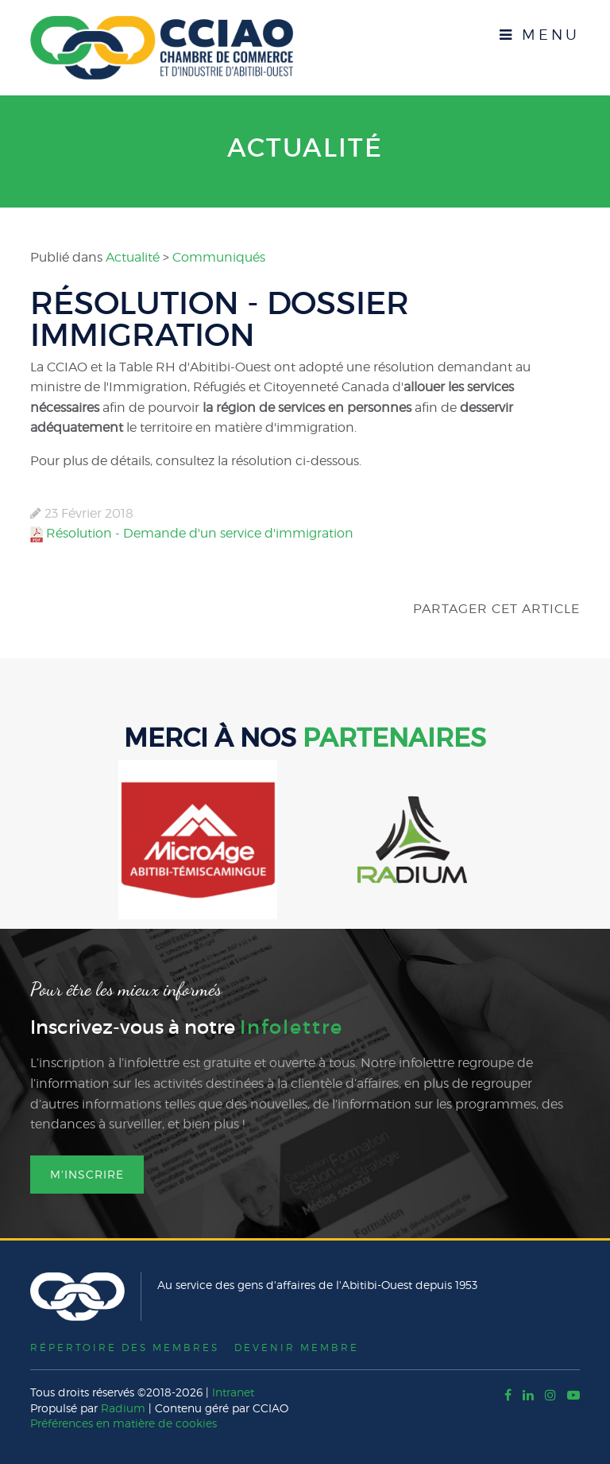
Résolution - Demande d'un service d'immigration (199, 532)
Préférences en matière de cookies (123, 1423)
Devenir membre (297, 1347)
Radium (123, 1407)
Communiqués (218, 256)
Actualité (305, 148)
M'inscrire (87, 1173)
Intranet (233, 1392)
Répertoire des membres (124, 1347)
